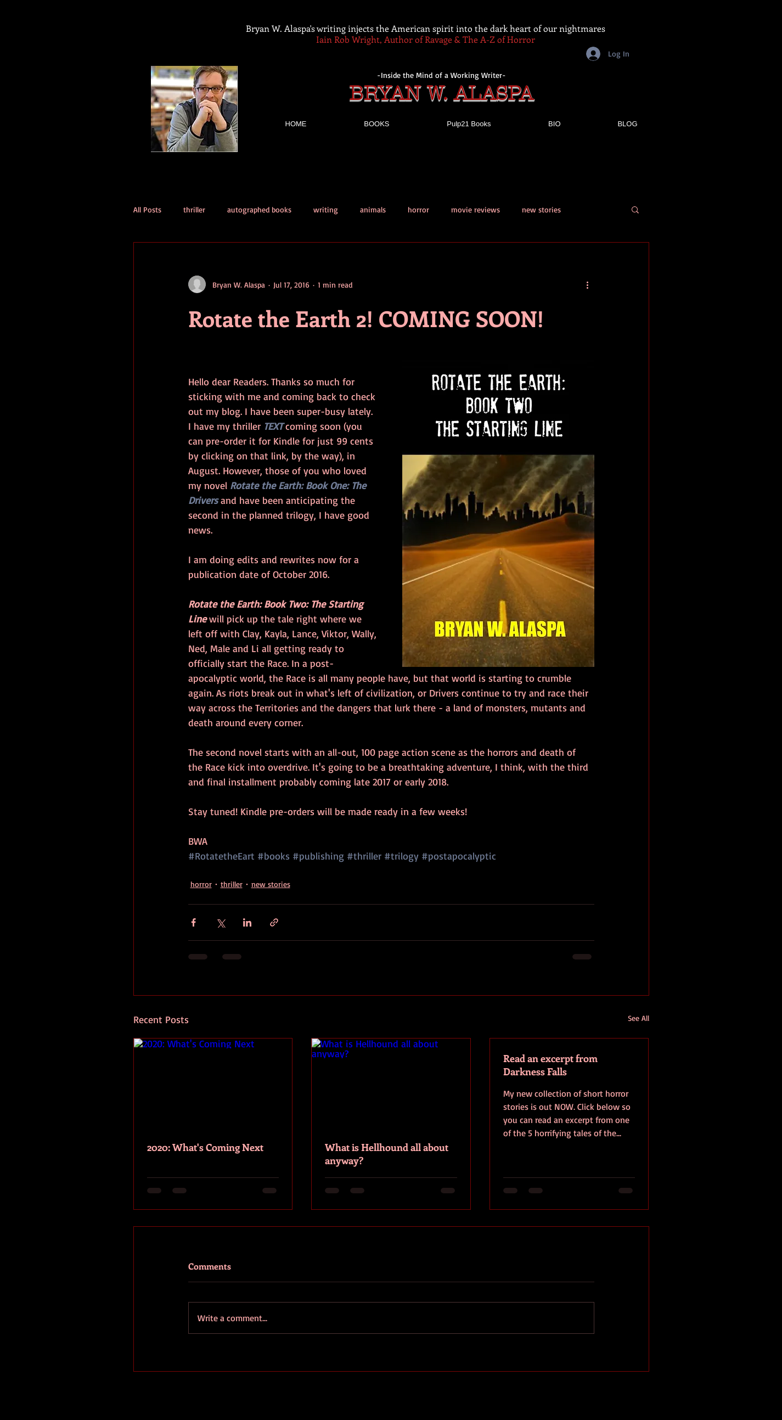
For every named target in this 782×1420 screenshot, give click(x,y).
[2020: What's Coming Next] (213, 1083)
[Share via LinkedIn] (247, 922)
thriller (194, 209)
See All (638, 1018)
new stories (541, 209)
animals (373, 209)
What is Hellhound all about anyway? (386, 1154)
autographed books (259, 209)
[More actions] (587, 284)
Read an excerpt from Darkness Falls (550, 1065)
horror (418, 209)
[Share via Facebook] (193, 922)
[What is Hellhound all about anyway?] (391, 1083)
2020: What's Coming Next (205, 1147)
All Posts (147, 209)
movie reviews (475, 209)
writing (325, 209)
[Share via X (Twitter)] (220, 922)
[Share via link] (274, 922)
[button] (635, 209)
